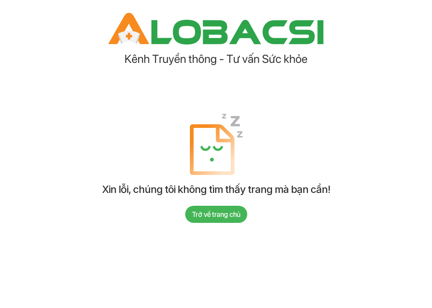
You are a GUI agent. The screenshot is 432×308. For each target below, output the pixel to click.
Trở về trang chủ (216, 214)
